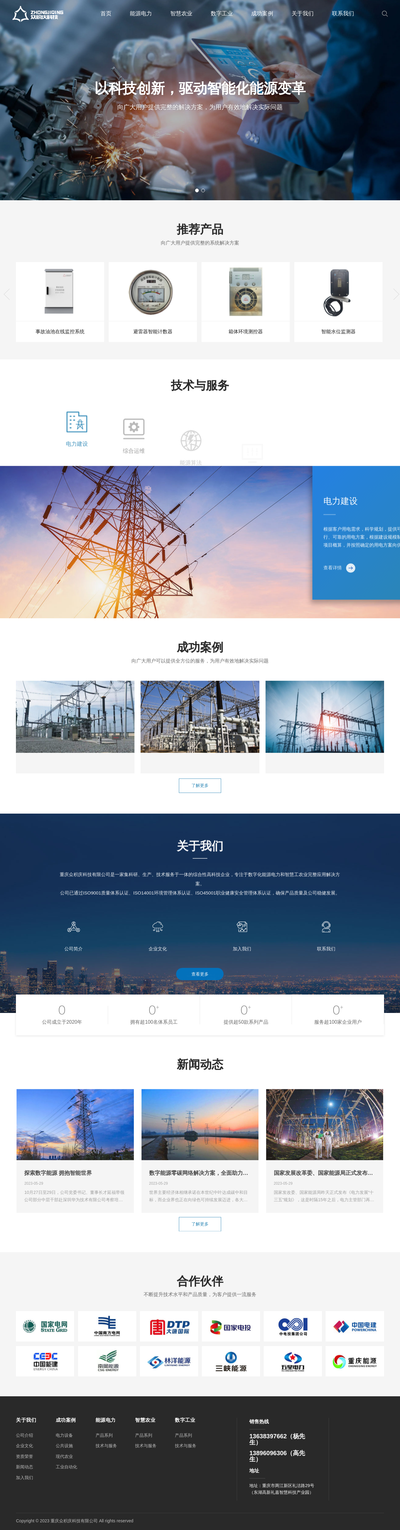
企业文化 (24, 1445)
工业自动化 (66, 1466)
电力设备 (64, 1435)
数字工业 (222, 13)
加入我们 (24, 1477)
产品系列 (104, 1435)
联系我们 (343, 13)
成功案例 (262, 13)
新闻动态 (24, 1466)
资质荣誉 (24, 1456)
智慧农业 (181, 13)
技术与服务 (106, 1445)
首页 (105, 13)
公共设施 (64, 1445)
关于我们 (303, 13)
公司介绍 (24, 1435)
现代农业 (64, 1456)
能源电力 (141, 13)
